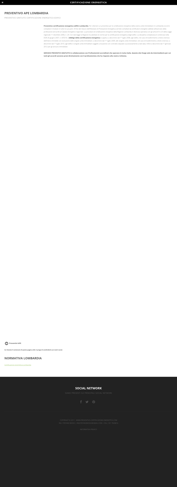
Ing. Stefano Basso (67, 423)
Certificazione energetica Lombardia (17, 365)
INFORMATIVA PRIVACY (88, 429)
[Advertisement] (24, 40)
